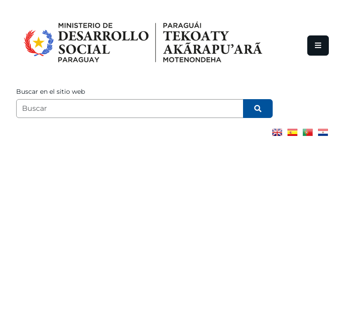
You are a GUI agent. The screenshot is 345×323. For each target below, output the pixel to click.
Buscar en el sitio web (50, 91)
